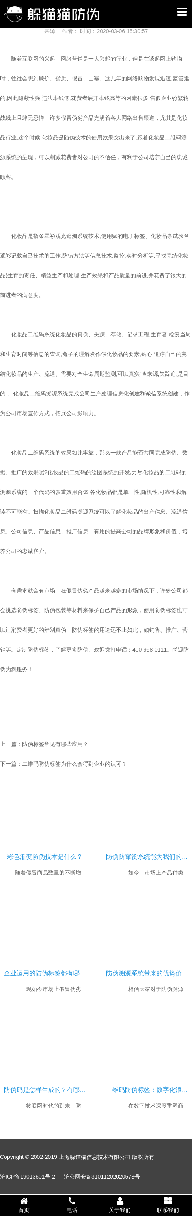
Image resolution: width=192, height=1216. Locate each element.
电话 (72, 1205)
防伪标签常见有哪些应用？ (55, 744)
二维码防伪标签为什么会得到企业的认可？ (74, 764)
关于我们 (120, 1205)
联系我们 (168, 1205)
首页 (24, 1205)
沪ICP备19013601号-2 (27, 1176)
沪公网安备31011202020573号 (102, 1176)
